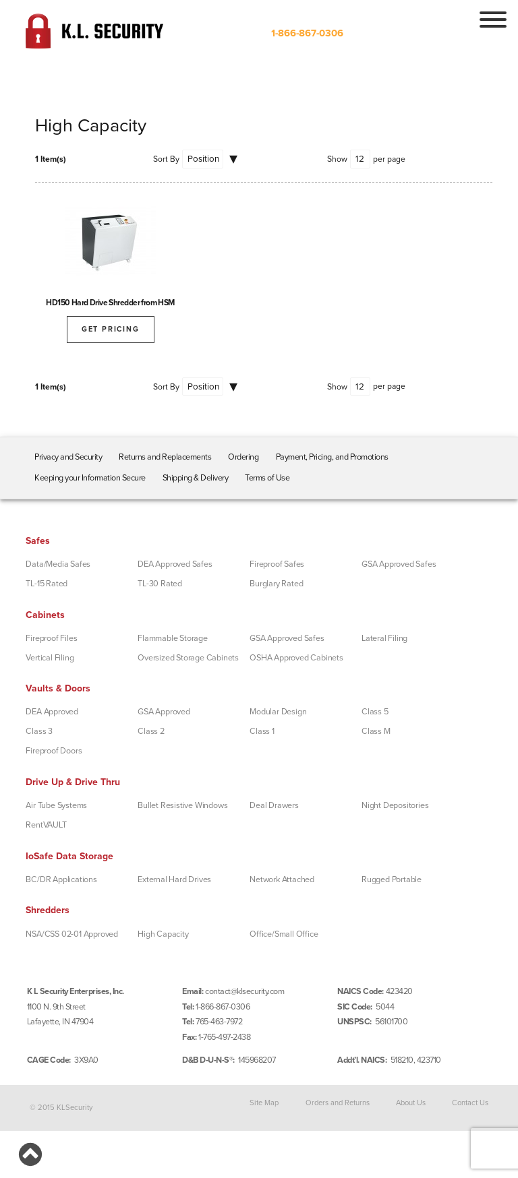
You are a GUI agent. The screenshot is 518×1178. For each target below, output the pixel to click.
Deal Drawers (274, 805)
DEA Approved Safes (175, 564)
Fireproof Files (51, 638)
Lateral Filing (384, 638)
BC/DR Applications (61, 879)
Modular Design (278, 711)
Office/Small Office (284, 934)
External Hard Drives (174, 879)
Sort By (166, 159)
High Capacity (163, 934)
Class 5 (375, 711)
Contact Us (470, 1102)
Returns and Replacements (165, 457)
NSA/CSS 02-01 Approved (72, 934)
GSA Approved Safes (399, 564)
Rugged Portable (392, 879)
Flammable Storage (173, 638)
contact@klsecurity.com (244, 991)
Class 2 (151, 731)
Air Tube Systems (56, 805)
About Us (411, 1102)
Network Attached (282, 879)
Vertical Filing (50, 657)
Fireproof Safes (277, 564)
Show (337, 159)
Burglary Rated (276, 583)
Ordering (243, 457)
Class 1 (262, 731)
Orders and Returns (338, 1102)
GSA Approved (164, 711)
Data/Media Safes (58, 564)
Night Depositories (395, 805)
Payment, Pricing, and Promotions (332, 457)
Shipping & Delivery (196, 477)
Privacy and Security (68, 457)
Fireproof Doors (54, 750)
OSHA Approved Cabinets (296, 657)
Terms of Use (267, 477)
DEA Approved (52, 711)
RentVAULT (46, 824)
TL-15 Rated (46, 583)
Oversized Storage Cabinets (188, 657)
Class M (376, 731)
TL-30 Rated (160, 583)
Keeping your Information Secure (90, 477)
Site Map (264, 1102)
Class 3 (39, 731)
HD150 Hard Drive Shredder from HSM (110, 302)
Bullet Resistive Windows (182, 805)
